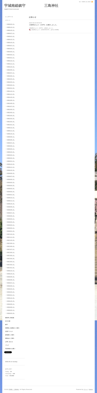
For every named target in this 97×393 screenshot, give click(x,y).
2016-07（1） (11, 282)
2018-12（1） (11, 197)
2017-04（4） (11, 258)
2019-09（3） (11, 173)
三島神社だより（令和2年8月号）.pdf (42, 29)
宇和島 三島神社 (14, 389)
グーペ (86, 389)
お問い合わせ (9, 341)
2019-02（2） (11, 191)
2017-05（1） (11, 255)
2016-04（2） (11, 288)
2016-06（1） (11, 285)
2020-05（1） (11, 148)
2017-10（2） (11, 240)
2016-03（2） (11, 291)
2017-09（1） (11, 243)
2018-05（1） (11, 218)
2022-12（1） (11, 60)
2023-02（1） (11, 54)
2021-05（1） (11, 112)
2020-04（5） (11, 152)
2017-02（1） (11, 264)
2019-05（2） (11, 182)
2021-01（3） (11, 124)
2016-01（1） (11, 295)
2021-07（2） (11, 106)
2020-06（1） (11, 145)
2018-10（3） (11, 203)
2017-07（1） (11, 249)
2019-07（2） (11, 176)
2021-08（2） (11, 103)
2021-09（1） (11, 100)
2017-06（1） (11, 252)
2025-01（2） (11, 36)
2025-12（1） (11, 27)
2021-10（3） (11, 97)
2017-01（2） (11, 267)
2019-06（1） (11, 179)
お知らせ (7, 20)
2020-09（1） (11, 136)
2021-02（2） (11, 121)
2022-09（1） (11, 69)
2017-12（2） (11, 234)
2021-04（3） (11, 115)
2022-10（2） (11, 66)
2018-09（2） (11, 206)
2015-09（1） (11, 304)
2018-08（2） (11, 209)
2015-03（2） (11, 313)
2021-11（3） (11, 94)
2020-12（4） (11, 127)
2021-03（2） (11, 118)
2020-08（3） (11, 139)
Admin (91, 389)
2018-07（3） (11, 212)
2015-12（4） (11, 298)
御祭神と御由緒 (9, 317)
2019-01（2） (11, 194)
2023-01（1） (11, 57)
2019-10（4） (11, 170)
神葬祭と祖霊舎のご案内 (12, 328)
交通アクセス (9, 331)
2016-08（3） (11, 279)
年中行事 (7, 321)
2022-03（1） (11, 82)
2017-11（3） (11, 237)
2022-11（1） (11, 63)
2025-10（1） (11, 30)
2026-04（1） (11, 24)
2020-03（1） (11, 155)
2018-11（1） (11, 200)
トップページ (9, 16)
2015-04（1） (11, 310)
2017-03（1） (11, 261)
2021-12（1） (11, 91)
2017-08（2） (11, 246)
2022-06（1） (11, 75)
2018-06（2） (11, 215)
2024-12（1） (11, 39)
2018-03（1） (11, 225)
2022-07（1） (11, 72)
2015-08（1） (11, 307)
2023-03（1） (11, 51)
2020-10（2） (11, 133)
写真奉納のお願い (10, 348)
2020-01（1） (11, 161)
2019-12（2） (11, 164)
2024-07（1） (11, 45)
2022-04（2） (11, 79)
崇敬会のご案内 (9, 338)
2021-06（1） (11, 109)
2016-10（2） (11, 273)
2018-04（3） (11, 222)
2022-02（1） (11, 85)
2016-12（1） (11, 270)
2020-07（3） (11, 142)
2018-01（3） (11, 231)
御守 (6, 324)
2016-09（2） (11, 276)
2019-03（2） (11, 188)
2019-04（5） (11, 185)
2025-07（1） (11, 33)
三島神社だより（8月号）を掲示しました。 (43, 25)
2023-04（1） (11, 48)
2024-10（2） (11, 42)
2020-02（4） (11, 158)
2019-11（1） (11, 167)
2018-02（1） (11, 228)
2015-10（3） (11, 301)
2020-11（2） (11, 130)
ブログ (7, 345)
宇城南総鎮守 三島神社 (31, 5)
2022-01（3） (11, 88)
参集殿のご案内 (9, 335)
